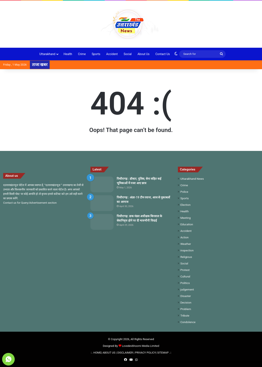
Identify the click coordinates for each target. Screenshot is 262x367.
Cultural (185, 276)
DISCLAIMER (125, 352)
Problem (185, 309)
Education (186, 224)
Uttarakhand (47, 54)
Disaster (185, 296)
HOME (97, 352)
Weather (185, 244)
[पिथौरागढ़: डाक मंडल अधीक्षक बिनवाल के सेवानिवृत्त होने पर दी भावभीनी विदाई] (102, 222)
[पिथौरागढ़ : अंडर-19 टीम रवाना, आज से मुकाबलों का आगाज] (102, 203)
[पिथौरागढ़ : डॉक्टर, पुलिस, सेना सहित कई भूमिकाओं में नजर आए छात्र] (102, 184)
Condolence (188, 322)
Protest (185, 270)
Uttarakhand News (192, 178)
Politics (185, 283)
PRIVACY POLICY (145, 352)
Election (185, 204)
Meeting (185, 217)
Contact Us (162, 54)
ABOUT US (108, 352)
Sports (96, 54)
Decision (185, 302)
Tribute (184, 315)
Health (68, 54)
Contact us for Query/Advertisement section (30, 202)
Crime (82, 54)
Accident (112, 54)
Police (184, 191)
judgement (187, 289)
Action (184, 237)
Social (128, 54)
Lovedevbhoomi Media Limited (139, 345)
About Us (144, 54)
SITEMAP (163, 352)
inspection (187, 250)
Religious (186, 257)
